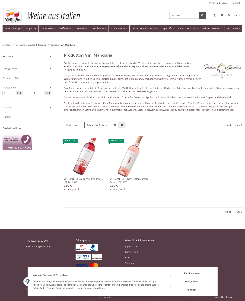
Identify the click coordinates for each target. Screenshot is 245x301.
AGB (127, 257)
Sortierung (72, 124)
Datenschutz (131, 251)
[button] (214, 15)
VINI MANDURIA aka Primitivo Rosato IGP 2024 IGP (83, 180)
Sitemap (129, 263)
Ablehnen (191, 289)
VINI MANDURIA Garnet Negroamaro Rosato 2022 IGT (129, 180)
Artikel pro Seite (96, 124)
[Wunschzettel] (221, 15)
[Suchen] (184, 15)
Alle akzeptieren (192, 273)
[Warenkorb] (233, 15)
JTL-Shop (228, 297)
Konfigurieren (191, 281)
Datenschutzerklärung (94, 288)
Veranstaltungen (218, 2)
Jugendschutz (132, 246)
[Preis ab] (9, 93)
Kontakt (236, 2)
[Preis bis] (37, 93)
